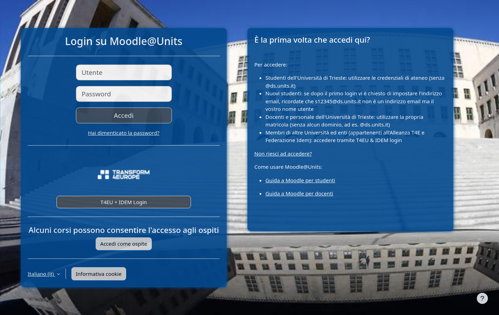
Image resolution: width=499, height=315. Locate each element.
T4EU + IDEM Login (123, 202)
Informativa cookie (99, 273)
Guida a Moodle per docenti (299, 193)
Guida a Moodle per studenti (300, 180)
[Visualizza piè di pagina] (482, 298)
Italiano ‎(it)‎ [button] (41, 273)
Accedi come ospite (123, 243)
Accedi (124, 115)
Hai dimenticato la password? (123, 132)
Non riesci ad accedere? (283, 153)
